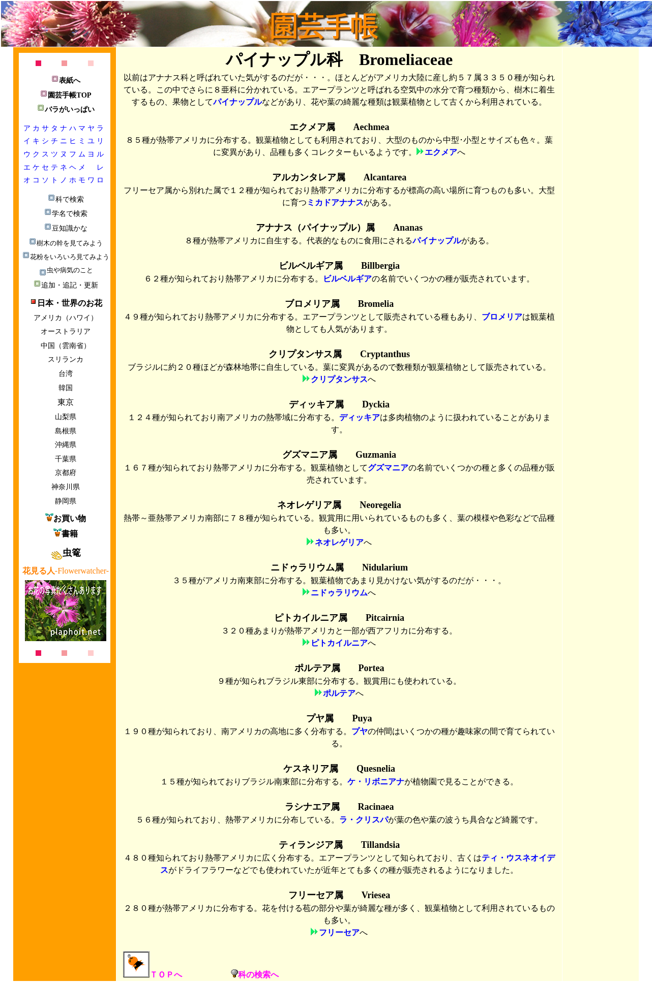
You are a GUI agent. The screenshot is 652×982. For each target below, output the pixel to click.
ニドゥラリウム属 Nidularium (339, 567)
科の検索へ (255, 974)
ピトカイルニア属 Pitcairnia (339, 618)
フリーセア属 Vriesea (339, 895)
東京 (65, 402)
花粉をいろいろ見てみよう (65, 257)
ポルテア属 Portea (339, 668)
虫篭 (65, 553)
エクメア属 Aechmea (339, 127)
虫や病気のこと (66, 270)
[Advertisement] (64, 827)
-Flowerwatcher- (65, 570)
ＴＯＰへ (152, 974)
